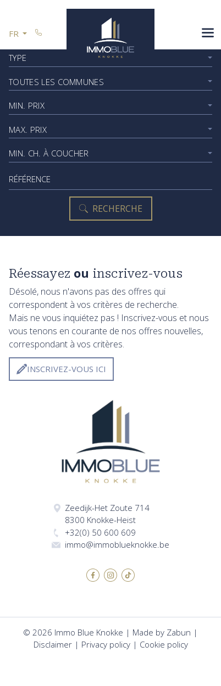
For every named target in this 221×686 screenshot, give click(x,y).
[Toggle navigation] (208, 33)
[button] (18, 33)
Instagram (110, 575)
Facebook (93, 575)
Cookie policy (164, 644)
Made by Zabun (161, 632)
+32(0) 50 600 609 (100, 532)
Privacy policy (105, 644)
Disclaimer (53, 644)
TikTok (128, 575)
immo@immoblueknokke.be (117, 544)
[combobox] (110, 82)
